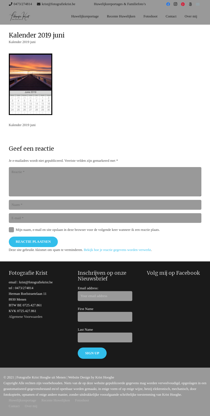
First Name (85, 309)
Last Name (85, 330)
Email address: (88, 288)
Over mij (31, 406)
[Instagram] (175, 4)
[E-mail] (197, 4)
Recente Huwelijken (55, 400)
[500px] (190, 4)
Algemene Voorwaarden (25, 317)
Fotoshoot (82, 400)
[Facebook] (168, 4)
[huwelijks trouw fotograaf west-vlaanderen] (20, 16)
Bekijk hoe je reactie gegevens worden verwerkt (117, 250)
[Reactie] (105, 181)
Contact (14, 406)
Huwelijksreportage (22, 400)
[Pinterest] (183, 4)
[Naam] (105, 205)
